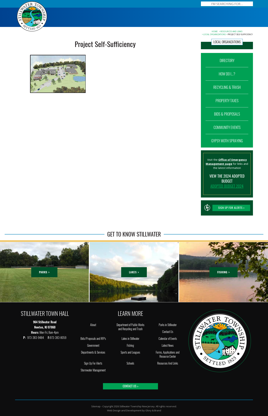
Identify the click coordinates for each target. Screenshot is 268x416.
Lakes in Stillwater (130, 339)
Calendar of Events (168, 339)
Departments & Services (93, 352)
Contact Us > (130, 386)
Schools (130, 363)
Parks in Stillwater (168, 325)
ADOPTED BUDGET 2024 (226, 186)
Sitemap (96, 406)
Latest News (168, 345)
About (93, 325)
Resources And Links (231, 31)
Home (215, 31)
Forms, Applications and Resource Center (168, 354)
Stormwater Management (93, 370)
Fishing (130, 345)
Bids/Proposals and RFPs (93, 339)
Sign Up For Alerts (93, 363)
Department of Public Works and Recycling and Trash (130, 327)
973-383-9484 (35, 338)
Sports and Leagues (130, 352)
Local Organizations (214, 34)
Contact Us (167, 332)
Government (93, 345)
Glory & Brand (153, 410)
